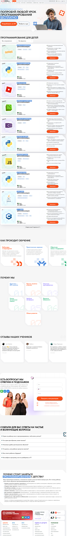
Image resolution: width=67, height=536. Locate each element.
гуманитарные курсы (38, 533)
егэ (12, 2)
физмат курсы (37, 531)
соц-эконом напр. (6, 533)
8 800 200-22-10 (16, 519)
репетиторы (18, 2)
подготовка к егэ (15, 526)
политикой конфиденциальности (51, 405)
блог (22, 1)
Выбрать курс (23, 24)
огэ (14, 2)
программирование (29, 2)
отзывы (29, 1)
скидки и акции (41, 2)
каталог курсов (23, 2)
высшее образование (54, 533)
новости (25, 1)
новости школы (53, 531)
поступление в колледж (26, 529)
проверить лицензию (38, 520)
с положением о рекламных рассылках (51, 407)
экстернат (9, 2)
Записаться (52, 59)
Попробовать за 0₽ (9, 24)
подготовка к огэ (25, 526)
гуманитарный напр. (6, 529)
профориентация (35, 2)
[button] (39, 391)
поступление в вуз (15, 531)
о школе (19, 1)
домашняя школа (4, 2)
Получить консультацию (49, 400)
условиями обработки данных (51, 404)
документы (53, 529)
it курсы (36, 529)
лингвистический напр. (7, 531)
